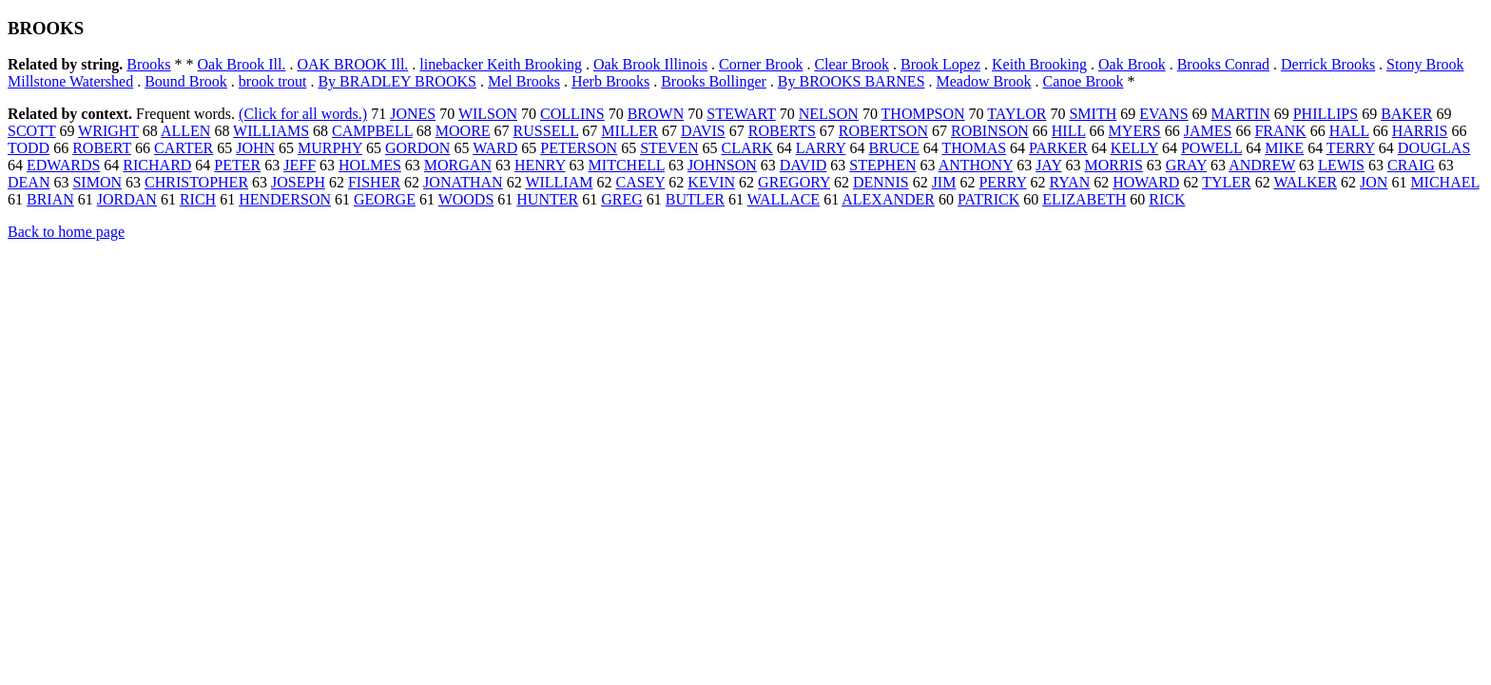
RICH (198, 199)
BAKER (1406, 114)
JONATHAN (463, 182)
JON (1373, 182)
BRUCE (893, 148)
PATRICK (988, 199)
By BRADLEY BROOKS (397, 81)
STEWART (741, 114)
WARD (495, 148)
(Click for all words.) (303, 114)
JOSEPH (298, 182)
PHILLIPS (1325, 114)
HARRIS (1420, 131)
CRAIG (1411, 165)
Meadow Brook (984, 81)
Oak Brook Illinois (650, 64)
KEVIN (711, 182)
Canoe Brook (1083, 81)
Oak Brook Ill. (242, 64)
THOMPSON (923, 114)
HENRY (540, 165)
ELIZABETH (1084, 199)
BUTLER (695, 199)
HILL (1069, 131)
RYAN (1070, 182)
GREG (622, 199)
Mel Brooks (524, 81)
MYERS (1135, 131)
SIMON (97, 182)
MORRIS (1113, 165)
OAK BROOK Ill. (352, 64)
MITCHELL (627, 165)
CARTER (183, 148)
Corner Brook (761, 64)
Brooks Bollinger (713, 81)
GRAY (1186, 165)
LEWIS (1341, 165)
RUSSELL (546, 131)
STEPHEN (882, 165)
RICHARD (157, 165)
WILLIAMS (271, 131)
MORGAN (458, 165)
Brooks (148, 64)
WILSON (487, 114)
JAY (1048, 165)
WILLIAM (558, 182)
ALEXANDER (888, 199)
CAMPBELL (372, 131)
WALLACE (783, 199)
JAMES (1208, 131)
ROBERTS (782, 131)
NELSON (829, 114)
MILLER (629, 131)
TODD (28, 148)
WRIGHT (108, 131)
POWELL (1211, 148)
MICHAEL (1444, 182)
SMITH (1092, 114)
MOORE (463, 131)
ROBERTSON (883, 131)
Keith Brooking (1039, 64)
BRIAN (50, 199)
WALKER (1305, 182)
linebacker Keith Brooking (500, 64)
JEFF (299, 165)
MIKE (1284, 148)
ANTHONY (976, 165)
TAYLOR (1016, 114)
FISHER (374, 182)
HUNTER (547, 199)
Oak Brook (1132, 64)
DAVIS (703, 131)
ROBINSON (990, 131)
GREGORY (794, 182)
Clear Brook (851, 64)
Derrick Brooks (1328, 64)
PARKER (1058, 148)
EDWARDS (63, 165)
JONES (413, 114)
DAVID (803, 165)
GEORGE (385, 199)
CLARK (746, 148)
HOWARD (1146, 182)
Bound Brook (186, 81)
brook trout (273, 81)
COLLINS (572, 114)
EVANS (1163, 114)
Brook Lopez (940, 64)
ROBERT (101, 148)
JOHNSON (722, 165)
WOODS (466, 199)
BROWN (656, 114)
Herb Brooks (610, 81)
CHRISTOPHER (196, 182)
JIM (944, 182)
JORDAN (127, 199)
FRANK (1280, 131)
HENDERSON (285, 199)
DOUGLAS (1434, 148)
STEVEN (669, 148)
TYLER (1226, 182)
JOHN (255, 148)
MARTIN (1240, 114)
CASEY (640, 182)
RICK (1167, 199)
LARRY (821, 148)
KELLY (1134, 148)
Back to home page (66, 232)
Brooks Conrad (1223, 64)
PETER (237, 165)
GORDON (417, 148)
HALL (1349, 131)
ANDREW (1262, 165)
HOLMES (370, 165)
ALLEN (185, 131)
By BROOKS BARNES (851, 81)
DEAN (28, 182)
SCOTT (31, 131)
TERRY (1350, 148)
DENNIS (881, 182)
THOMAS (974, 148)
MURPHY (330, 148)
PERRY (1002, 182)
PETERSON (578, 148)
